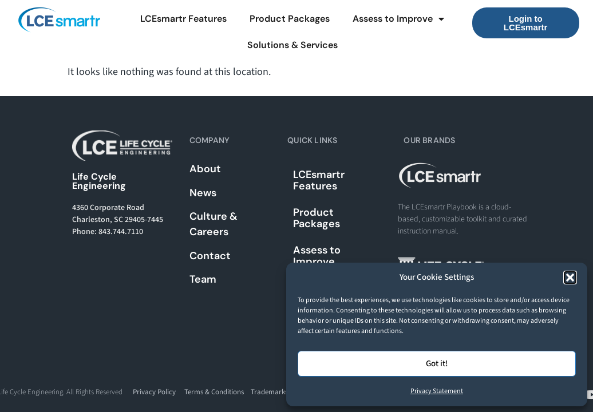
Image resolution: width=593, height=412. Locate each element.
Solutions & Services (292, 45)
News (202, 193)
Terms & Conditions (214, 392)
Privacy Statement (436, 391)
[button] (570, 277)
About (205, 169)
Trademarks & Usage (283, 392)
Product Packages (290, 19)
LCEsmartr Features (183, 19)
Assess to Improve (398, 19)
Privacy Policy (154, 392)
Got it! (437, 364)
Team (202, 279)
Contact (210, 256)
